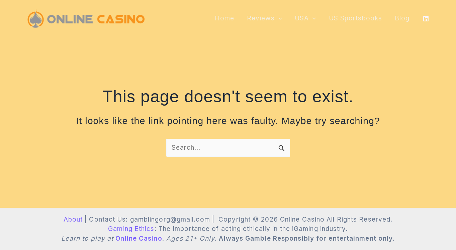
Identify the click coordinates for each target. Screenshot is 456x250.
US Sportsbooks (355, 18)
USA (305, 18)
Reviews (264, 18)
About (73, 219)
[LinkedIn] (426, 19)
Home (224, 18)
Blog (402, 18)
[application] (278, 18)
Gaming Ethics (131, 229)
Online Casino (138, 238)
